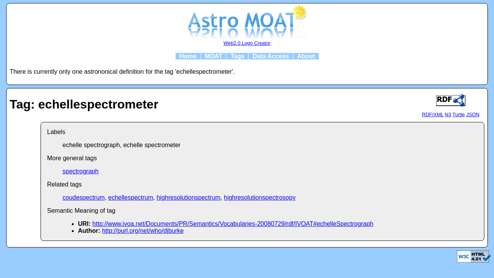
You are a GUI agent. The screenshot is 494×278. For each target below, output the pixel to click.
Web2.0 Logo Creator (247, 43)
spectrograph (80, 171)
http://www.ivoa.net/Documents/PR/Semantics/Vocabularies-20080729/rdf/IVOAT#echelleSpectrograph (232, 223)
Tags (237, 56)
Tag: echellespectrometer (84, 104)
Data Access (270, 56)
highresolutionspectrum (188, 197)
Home (187, 56)
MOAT (213, 56)
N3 (448, 114)
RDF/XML (432, 114)
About (306, 56)
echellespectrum (130, 197)
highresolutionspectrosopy (260, 197)
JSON (472, 114)
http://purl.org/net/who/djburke (143, 230)
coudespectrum (84, 197)
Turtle (458, 114)
